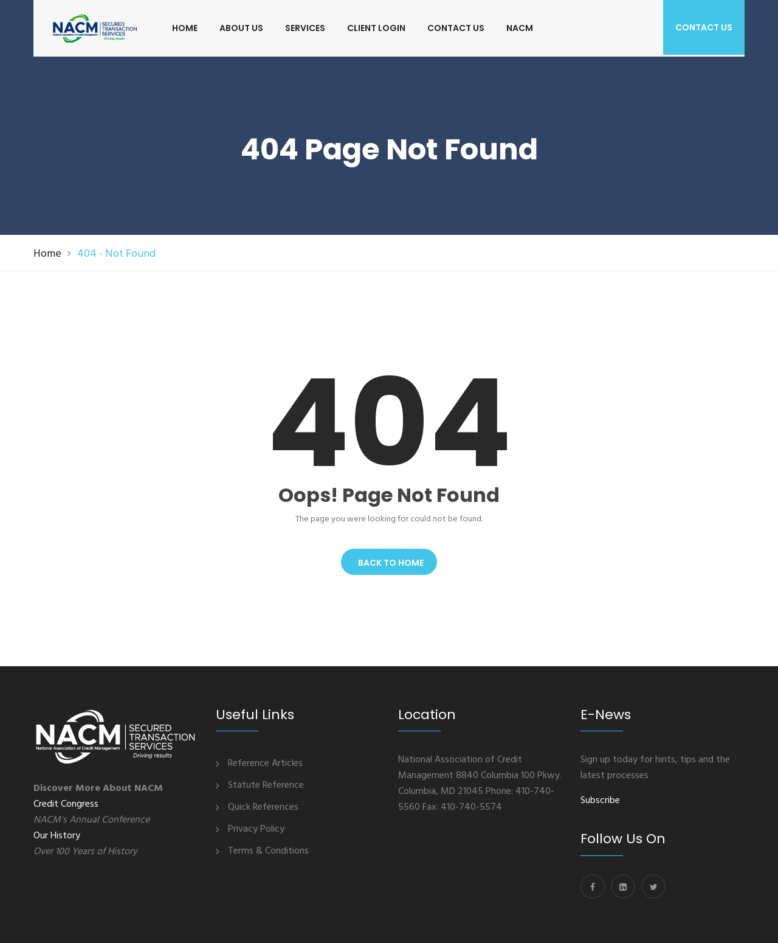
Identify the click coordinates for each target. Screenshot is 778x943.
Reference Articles (265, 763)
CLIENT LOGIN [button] (376, 28)
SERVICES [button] (305, 28)
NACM (519, 28)
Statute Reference (266, 785)
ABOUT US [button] (241, 28)
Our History (56, 836)
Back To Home (389, 563)
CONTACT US (455, 28)
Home (47, 254)
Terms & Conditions (268, 851)
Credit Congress (65, 804)
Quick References (263, 807)
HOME (185, 28)
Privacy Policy (256, 829)
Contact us (703, 27)
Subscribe (600, 801)
